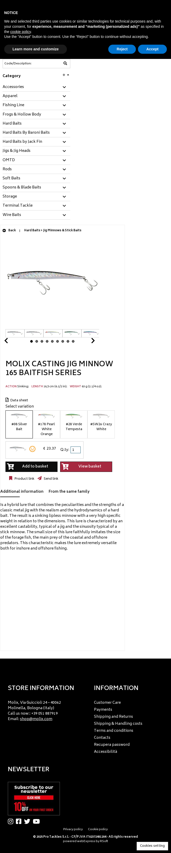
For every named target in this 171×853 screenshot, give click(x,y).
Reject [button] (122, 49)
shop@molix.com (36, 719)
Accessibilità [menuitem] (105, 752)
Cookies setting (152, 846)
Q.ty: (64, 450)
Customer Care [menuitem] (107, 703)
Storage (10, 196)
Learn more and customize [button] (35, 49)
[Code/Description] (23, 63)
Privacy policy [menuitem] (73, 829)
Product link (24, 479)
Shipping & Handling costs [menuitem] (118, 724)
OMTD (9, 160)
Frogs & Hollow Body (22, 114)
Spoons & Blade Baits (22, 187)
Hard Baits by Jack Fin (22, 142)
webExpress (86, 841)
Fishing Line (13, 105)
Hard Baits (12, 123)
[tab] (36, 87)
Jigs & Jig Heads (16, 151)
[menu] (42, 709)
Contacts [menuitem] (102, 738)
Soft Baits (11, 178)
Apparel (10, 96)
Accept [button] (152, 49)
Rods (7, 169)
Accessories (13, 87)
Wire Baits (12, 215)
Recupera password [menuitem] (112, 745)
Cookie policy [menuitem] (98, 829)
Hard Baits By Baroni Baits (26, 133)
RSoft (104, 841)
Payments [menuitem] (103, 710)
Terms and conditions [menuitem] (113, 731)
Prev (12, 342)
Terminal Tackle (18, 206)
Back (9, 230)
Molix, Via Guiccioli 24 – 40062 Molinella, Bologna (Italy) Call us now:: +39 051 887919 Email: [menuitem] (34, 711)
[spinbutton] (76, 450)
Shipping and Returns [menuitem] (113, 717)
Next (86, 342)
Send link (50, 479)
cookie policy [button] (20, 32)
